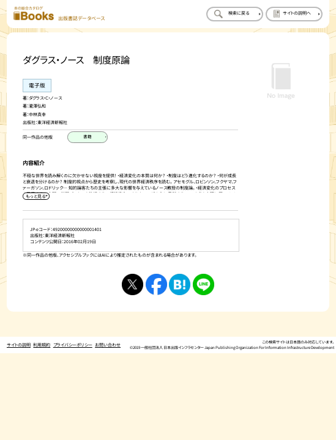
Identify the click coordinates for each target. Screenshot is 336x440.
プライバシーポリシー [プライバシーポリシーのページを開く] (72, 338)
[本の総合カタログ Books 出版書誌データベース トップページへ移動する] (59, 13)
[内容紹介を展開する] (36, 189)
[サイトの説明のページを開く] (294, 14)
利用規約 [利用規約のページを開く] (41, 338)
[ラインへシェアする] (203, 277)
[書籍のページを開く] (87, 136)
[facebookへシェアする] (156, 277)
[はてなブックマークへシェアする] (179, 277)
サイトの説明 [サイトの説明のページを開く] (19, 338)
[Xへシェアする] (132, 277)
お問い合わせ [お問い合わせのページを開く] (108, 338)
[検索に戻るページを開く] (234, 14)
